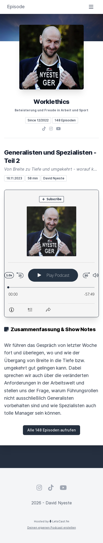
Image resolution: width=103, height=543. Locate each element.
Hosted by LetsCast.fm (51, 521)
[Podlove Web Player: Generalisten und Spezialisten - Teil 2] (51, 253)
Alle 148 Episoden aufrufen (51, 430)
